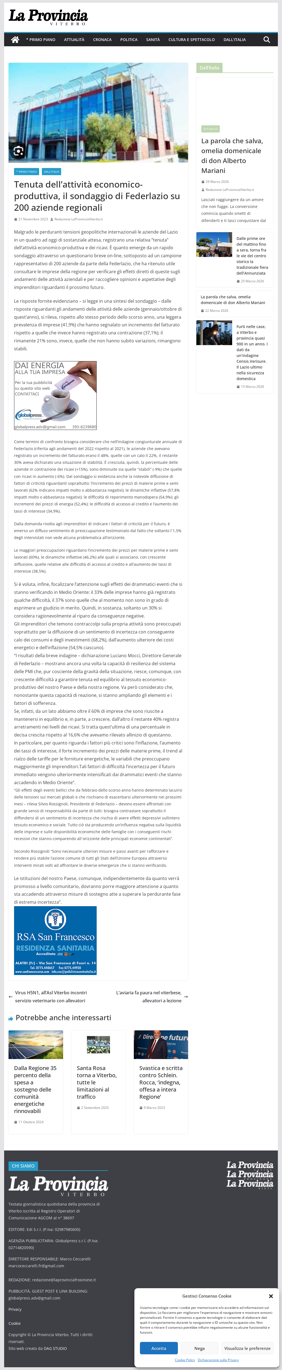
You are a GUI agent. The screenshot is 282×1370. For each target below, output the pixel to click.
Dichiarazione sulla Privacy (218, 1360)
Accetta (158, 1348)
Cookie (15, 1323)
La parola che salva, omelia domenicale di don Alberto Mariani (232, 155)
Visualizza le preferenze (247, 1348)
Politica (128, 39)
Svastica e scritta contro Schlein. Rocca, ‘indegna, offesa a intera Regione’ (161, 1082)
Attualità (74, 39)
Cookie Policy (185, 1360)
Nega (199, 1348)
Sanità (153, 39)
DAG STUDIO (55, 1348)
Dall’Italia (235, 39)
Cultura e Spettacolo (192, 39)
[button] (271, 1296)
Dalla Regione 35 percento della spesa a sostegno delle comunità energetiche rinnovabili (35, 1089)
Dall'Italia (51, 172)
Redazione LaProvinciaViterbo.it (79, 219)
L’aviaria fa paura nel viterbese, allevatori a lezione (152, 997)
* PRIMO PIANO (40, 39)
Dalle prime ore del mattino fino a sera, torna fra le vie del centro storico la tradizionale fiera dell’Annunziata (252, 256)
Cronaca (102, 39)
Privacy (15, 1309)
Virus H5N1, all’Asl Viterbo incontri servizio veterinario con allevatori (48, 997)
